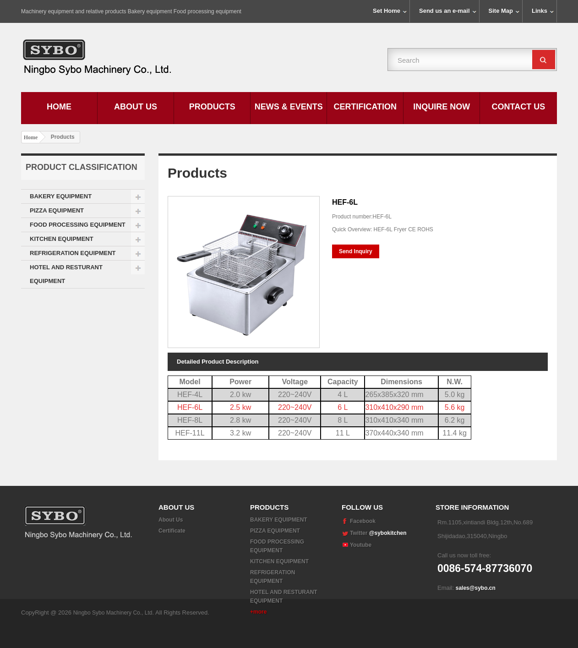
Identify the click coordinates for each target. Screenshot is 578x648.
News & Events (289, 106)
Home (59, 106)
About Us (135, 106)
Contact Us (518, 106)
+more (258, 612)
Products (212, 106)
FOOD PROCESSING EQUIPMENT (77, 224)
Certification (365, 106)
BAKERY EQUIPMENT (61, 196)
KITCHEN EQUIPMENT (61, 238)
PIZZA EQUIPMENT (57, 210)
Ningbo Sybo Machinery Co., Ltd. (114, 634)
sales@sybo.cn (476, 588)
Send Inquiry (355, 251)
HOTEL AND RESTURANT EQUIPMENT (66, 274)
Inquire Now (441, 106)
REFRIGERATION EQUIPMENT (73, 253)
